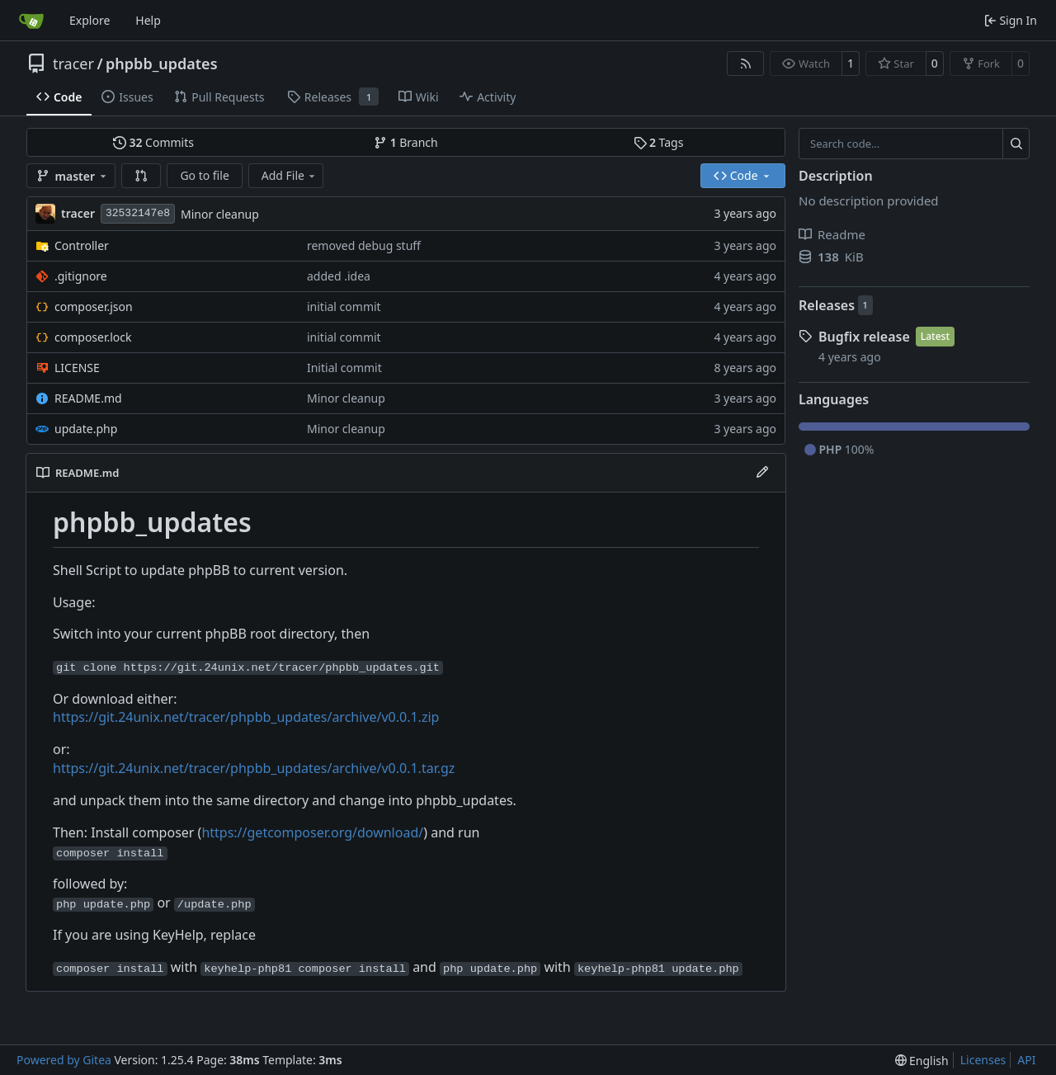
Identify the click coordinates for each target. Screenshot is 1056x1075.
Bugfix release (864, 336)
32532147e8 (138, 213)
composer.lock (93, 337)
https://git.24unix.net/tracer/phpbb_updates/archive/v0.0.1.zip (246, 717)
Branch (406, 142)
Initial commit (344, 367)
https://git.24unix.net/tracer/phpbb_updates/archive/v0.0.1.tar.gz (254, 768)
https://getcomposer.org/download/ (312, 832)
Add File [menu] (290, 175)
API (1026, 1060)
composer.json (93, 306)
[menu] (922, 1060)
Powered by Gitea (63, 1060)
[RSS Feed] (746, 63)
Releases (827, 305)
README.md (88, 398)
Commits (153, 142)
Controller (81, 245)
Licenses (983, 1060)
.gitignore (80, 276)
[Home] (31, 20)
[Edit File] (762, 473)
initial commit (344, 306)
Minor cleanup (220, 214)
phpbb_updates (161, 63)
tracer (73, 63)
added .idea (338, 276)
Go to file (204, 175)
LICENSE (77, 367)
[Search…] (1016, 143)
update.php (85, 428)
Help (148, 20)
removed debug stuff (364, 245)
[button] (141, 175)
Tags (659, 142)
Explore (89, 20)
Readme (832, 234)
